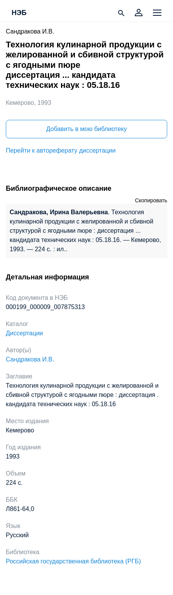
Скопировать (151, 200)
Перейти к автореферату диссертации (60, 150)
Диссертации (24, 333)
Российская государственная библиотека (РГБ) (73, 561)
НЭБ (19, 13)
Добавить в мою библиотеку (86, 129)
